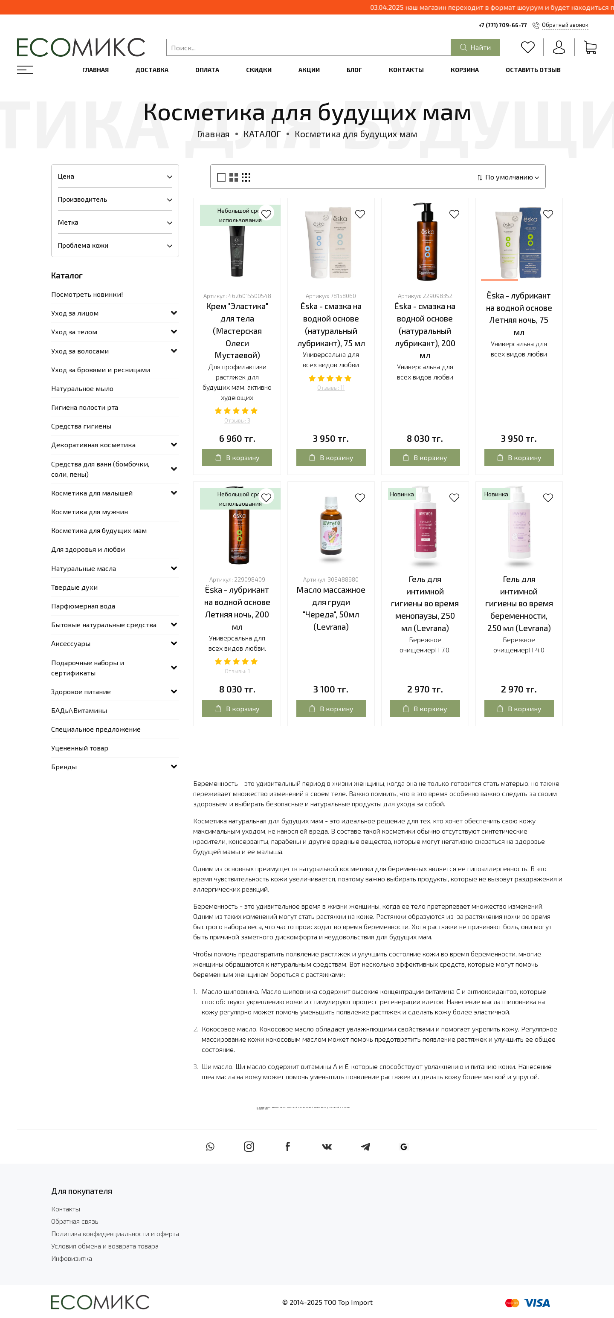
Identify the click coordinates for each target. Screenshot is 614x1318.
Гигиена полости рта (84, 407)
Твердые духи (74, 587)
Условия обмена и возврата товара (105, 1246)
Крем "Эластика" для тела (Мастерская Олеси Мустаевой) (237, 330)
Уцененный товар (79, 748)
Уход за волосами (80, 351)
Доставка (152, 69)
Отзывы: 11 (331, 387)
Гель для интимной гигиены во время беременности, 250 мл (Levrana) (519, 603)
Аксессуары (70, 643)
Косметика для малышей (92, 493)
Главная (95, 69)
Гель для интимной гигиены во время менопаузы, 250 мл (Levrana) (425, 603)
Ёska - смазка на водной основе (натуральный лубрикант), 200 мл (424, 330)
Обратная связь (74, 1221)
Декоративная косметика (93, 444)
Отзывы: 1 (237, 671)
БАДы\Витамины (79, 710)
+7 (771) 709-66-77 (502, 25)
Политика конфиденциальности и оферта (115, 1233)
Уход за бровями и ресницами (100, 369)
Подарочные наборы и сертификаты (87, 667)
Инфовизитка (71, 1258)
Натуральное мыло (82, 388)
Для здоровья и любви (88, 549)
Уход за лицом (74, 313)
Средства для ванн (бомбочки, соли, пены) (100, 469)
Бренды (64, 766)
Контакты (406, 69)
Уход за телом (74, 331)
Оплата (207, 69)
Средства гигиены (81, 426)
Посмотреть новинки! (87, 294)
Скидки (259, 69)
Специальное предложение (96, 729)
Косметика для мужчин (89, 511)
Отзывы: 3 (237, 420)
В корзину (237, 457)
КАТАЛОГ (262, 133)
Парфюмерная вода (83, 606)
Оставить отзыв (533, 69)
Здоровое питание (81, 691)
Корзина (465, 69)
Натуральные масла (83, 568)
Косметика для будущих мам (99, 530)
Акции (309, 69)
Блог (354, 69)
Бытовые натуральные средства (103, 624)
